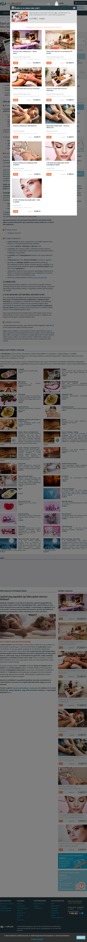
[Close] (74, 8)
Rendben (81, 937)
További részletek (37, 939)
